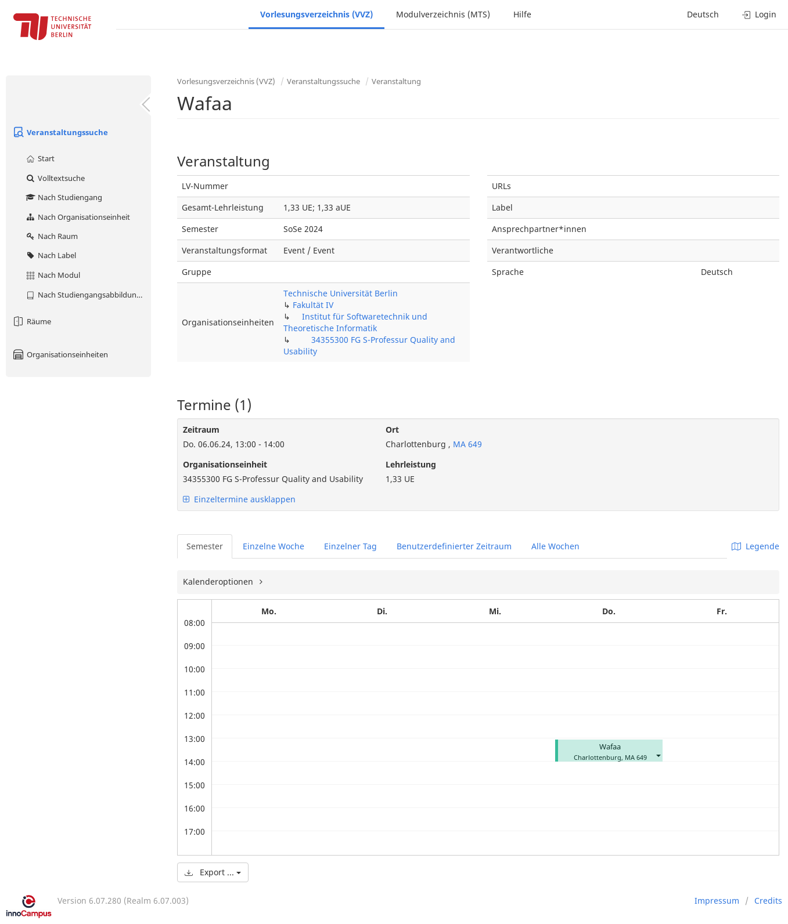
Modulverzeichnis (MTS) (443, 14)
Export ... (213, 872)
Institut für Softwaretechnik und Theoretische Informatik (355, 322)
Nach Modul (52, 275)
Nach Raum (51, 236)
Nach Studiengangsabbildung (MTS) (88, 294)
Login (759, 14)
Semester (204, 546)
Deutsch (703, 14)
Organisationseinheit (225, 464)
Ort (392, 429)
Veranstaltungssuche (60, 132)
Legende (755, 546)
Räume (31, 321)
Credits (768, 900)
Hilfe (522, 14)
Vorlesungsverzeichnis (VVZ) (316, 14)
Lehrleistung (411, 464)
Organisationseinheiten (60, 354)
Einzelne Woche (273, 546)
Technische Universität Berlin (340, 293)
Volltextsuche (55, 178)
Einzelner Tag (350, 546)
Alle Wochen (555, 546)
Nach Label (50, 255)
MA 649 (466, 444)
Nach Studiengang (63, 197)
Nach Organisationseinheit (77, 217)
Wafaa (610, 747)
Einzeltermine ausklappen (239, 499)
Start (40, 158)
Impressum (717, 900)
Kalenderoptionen (219, 581)
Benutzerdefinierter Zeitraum (454, 546)
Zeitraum (201, 429)
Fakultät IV (313, 304)
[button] (658, 755)
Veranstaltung (396, 81)
